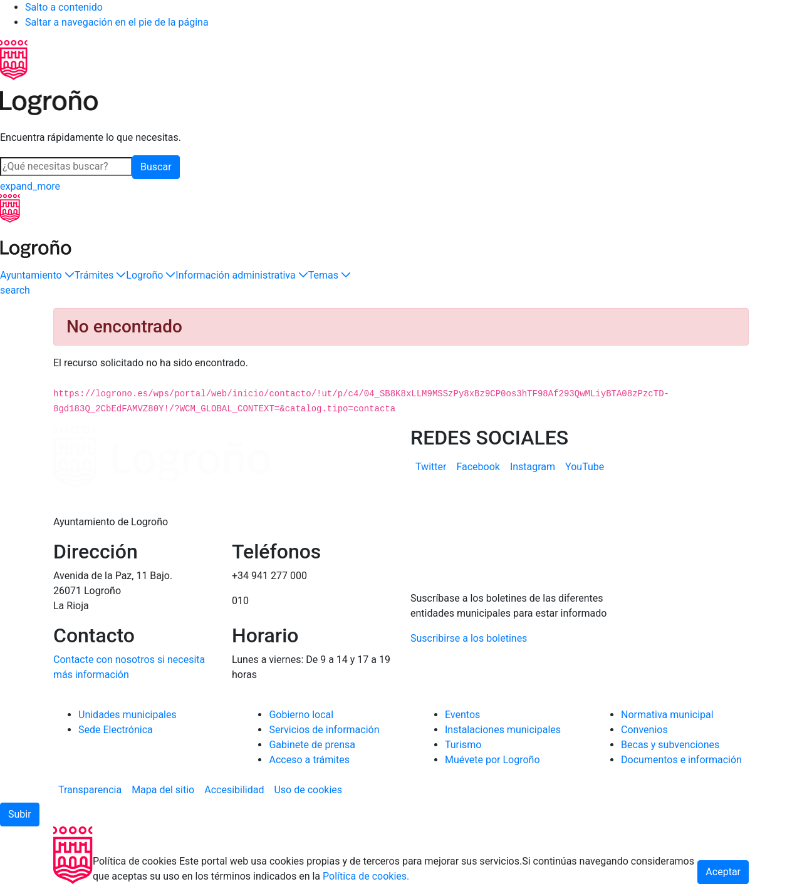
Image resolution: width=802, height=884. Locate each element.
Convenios (644, 730)
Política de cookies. (366, 876)
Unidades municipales (127, 715)
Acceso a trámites (309, 760)
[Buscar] (66, 166)
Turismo (463, 745)
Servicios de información (324, 730)
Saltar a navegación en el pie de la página (117, 22)
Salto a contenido (64, 7)
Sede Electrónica (115, 730)
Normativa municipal (667, 715)
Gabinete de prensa (312, 745)
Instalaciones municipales (503, 730)
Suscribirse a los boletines (468, 638)
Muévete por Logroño (492, 760)
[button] (37, 275)
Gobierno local (301, 715)
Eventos (462, 715)
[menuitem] (430, 467)
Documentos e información (681, 760)
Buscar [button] (156, 167)
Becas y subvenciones (670, 745)
